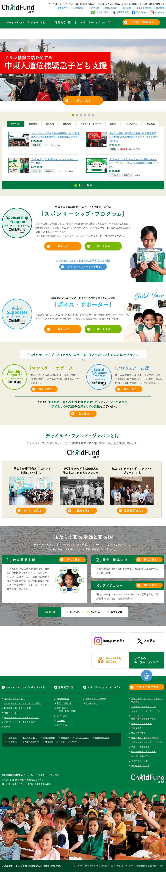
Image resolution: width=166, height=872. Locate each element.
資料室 (7, 727)
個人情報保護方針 (31, 742)
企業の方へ (80, 8)
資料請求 (126, 8)
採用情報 (160, 8)
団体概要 (12, 738)
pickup (57, 145)
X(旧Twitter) (122, 12)
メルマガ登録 (102, 12)
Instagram (159, 12)
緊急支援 (124, 149)
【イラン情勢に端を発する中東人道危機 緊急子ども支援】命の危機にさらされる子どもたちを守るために (133, 137)
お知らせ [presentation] (50, 124)
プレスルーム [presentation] (131, 124)
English (74, 742)
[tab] (15, 124)
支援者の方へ (63, 8)
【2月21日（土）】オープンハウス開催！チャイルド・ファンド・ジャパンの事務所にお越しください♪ (133, 163)
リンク (62, 742)
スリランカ (62, 725)
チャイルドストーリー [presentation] (90, 124)
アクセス (95, 8)
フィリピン (48, 145)
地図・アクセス (11, 713)
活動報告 (36, 145)
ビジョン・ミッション (14, 698)
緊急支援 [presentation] (151, 124)
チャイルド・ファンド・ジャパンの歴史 (22, 703)
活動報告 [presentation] (67, 124)
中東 (138, 149)
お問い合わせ (111, 8)
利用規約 (49, 742)
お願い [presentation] (113, 124)
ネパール (61, 720)
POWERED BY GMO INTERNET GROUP (87, 866)
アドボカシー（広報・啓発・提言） (67, 709)
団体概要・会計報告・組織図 (17, 708)
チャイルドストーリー (96, 698)
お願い (114, 149)
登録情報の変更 (102, 738)
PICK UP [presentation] (15, 124)
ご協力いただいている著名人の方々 (20, 722)
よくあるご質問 (143, 8)
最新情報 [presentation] (33, 124)
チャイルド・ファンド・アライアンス (21, 717)
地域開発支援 (63, 698)
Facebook (141, 12)
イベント (36, 171)
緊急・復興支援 (64, 703)
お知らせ (49, 171)
